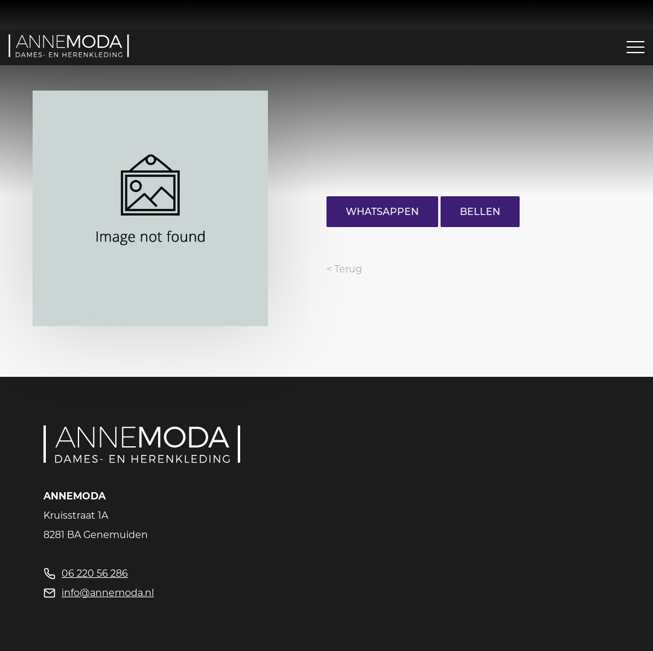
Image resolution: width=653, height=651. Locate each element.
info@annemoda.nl (108, 592)
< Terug (344, 269)
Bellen (480, 211)
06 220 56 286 (95, 573)
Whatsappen (382, 211)
